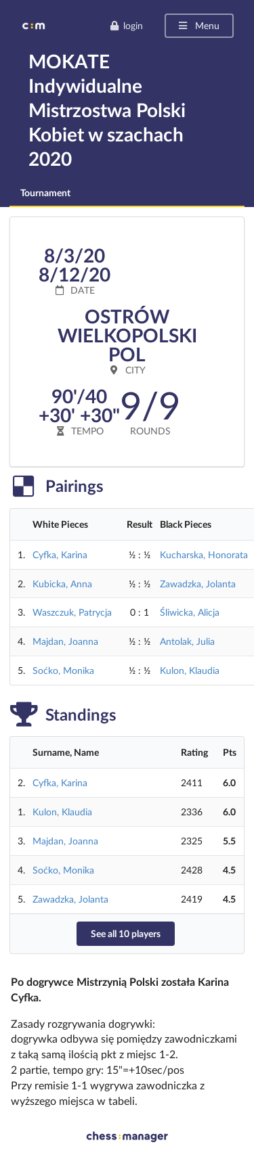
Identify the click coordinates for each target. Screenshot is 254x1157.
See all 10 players (126, 933)
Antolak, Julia (187, 641)
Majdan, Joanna (65, 641)
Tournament (45, 192)
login (126, 25)
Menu (198, 25)
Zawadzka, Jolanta (198, 583)
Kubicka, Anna (62, 583)
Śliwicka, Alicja (189, 612)
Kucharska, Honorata (204, 554)
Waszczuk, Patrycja (72, 612)
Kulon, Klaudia (189, 670)
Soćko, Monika (63, 670)
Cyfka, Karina (60, 554)
